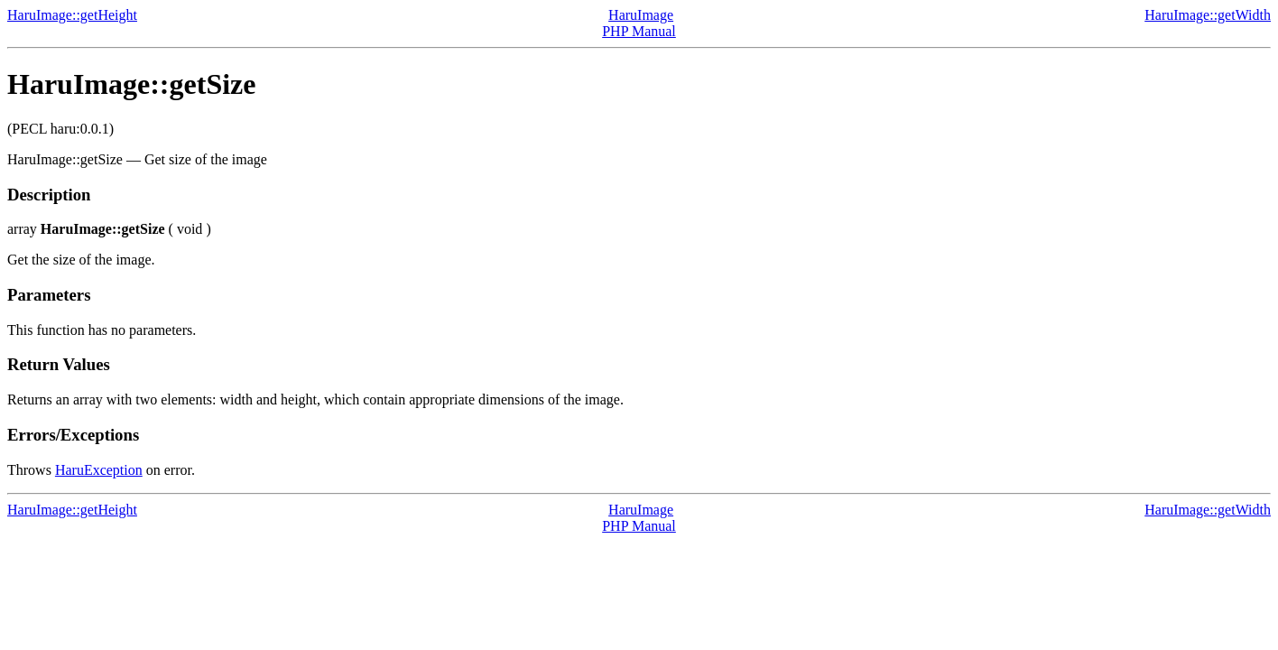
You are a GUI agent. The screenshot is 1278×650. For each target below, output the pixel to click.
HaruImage (640, 15)
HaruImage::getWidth (1207, 15)
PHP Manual (639, 31)
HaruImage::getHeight (72, 15)
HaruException (99, 470)
